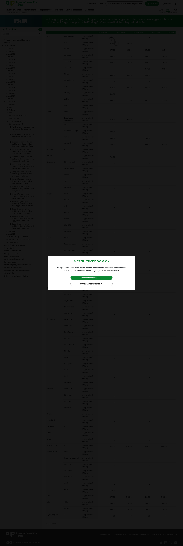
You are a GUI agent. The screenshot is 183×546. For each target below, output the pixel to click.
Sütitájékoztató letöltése (91, 284)
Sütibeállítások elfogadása (92, 278)
